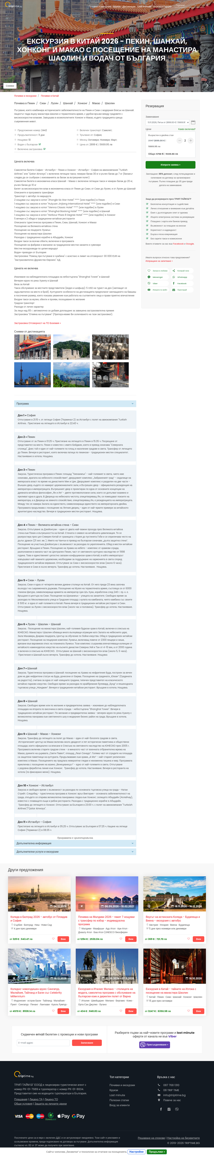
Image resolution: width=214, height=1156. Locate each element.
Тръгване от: (86, 135)
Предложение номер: (29, 130)
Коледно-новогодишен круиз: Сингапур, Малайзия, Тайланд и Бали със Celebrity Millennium (36, 992)
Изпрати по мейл (157, 290)
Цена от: (84, 144)
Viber (152, 283)
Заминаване (152, 116)
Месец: (83, 139)
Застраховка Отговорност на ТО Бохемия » (37, 323)
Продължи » (157, 1152)
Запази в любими (157, 271)
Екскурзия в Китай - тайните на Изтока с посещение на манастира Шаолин (171, 991)
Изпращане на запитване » (159, 261)
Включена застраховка (30, 149)
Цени (148, 129)
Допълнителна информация (34, 843)
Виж (63, 939)
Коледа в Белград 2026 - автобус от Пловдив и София (39, 919)
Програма (23, 404)
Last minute (144, 6)
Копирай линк (180, 271)
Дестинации (129, 6)
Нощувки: (23, 139)
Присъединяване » (154, 1044)
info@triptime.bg (171, 1095)
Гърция (162, 6)
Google (190, 243)
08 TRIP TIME (168, 1090)
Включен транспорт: (90, 130)
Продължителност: (28, 135)
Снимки (10, 85)
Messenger (155, 277)
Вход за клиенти (120, 1105)
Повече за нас (169, 1100)
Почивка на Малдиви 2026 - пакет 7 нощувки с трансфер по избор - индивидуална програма (106, 920)
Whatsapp (179, 277)
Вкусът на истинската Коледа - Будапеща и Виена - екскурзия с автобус (173, 919)
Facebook (178, 243)
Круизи (117, 6)
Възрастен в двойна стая (161, 135)
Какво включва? (186, 129)
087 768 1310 (168, 1085)
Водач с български (28, 144)
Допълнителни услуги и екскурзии (38, 852)
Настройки (136, 1152)
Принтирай (179, 290)
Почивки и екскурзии (100, 6)
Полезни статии (119, 1100)
